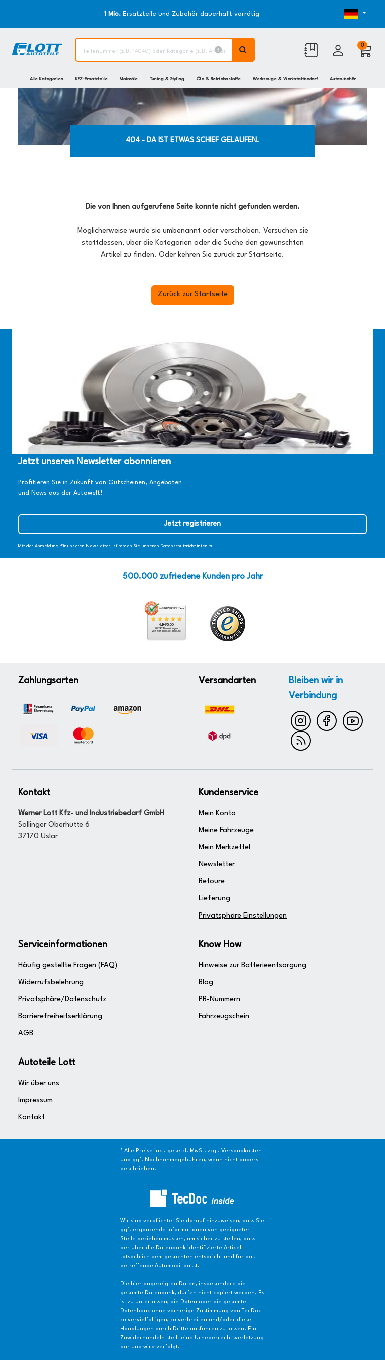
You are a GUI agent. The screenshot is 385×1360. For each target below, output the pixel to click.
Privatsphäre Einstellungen (243, 916)
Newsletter (217, 864)
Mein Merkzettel (224, 847)
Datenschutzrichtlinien (184, 546)
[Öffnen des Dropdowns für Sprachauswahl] (352, 14)
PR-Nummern (219, 999)
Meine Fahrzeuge (226, 830)
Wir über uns (38, 1083)
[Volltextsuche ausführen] (244, 50)
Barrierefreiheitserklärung (60, 1016)
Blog (206, 982)
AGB (25, 1033)
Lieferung (214, 898)
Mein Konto (217, 813)
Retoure (212, 881)
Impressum (35, 1100)
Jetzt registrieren (192, 524)
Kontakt (31, 1117)
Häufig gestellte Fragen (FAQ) (67, 965)
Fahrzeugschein (224, 1016)
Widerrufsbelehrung (51, 982)
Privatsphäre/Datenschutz (62, 999)
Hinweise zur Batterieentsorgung (252, 965)
